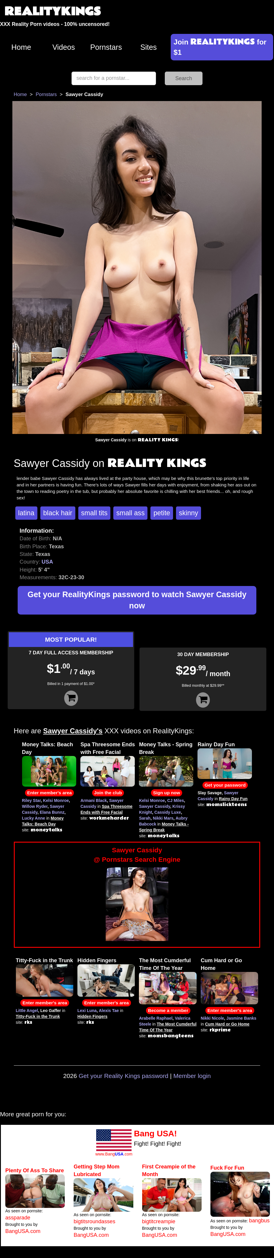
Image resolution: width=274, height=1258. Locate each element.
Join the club (108, 792)
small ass (130, 513)
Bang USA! (155, 1133)
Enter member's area (49, 792)
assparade (17, 1218)
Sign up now (166, 792)
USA (47, 562)
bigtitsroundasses (94, 1221)
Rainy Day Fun (216, 744)
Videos (63, 47)
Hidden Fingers (96, 960)
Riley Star (31, 800)
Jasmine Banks (241, 1018)
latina (26, 513)
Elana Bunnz (52, 812)
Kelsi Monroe (56, 800)
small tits (94, 513)
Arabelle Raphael (155, 1018)
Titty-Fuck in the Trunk (44, 960)
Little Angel (27, 1010)
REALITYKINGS (52, 12)
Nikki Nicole (212, 1018)
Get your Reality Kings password (123, 1075)
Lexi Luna (87, 1010)
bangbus (259, 1221)
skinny (188, 513)
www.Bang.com (113, 1154)
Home (21, 47)
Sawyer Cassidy (154, 806)
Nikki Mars (163, 818)
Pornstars (106, 47)
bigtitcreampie (158, 1221)
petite (161, 513)
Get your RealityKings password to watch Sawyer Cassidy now (136, 600)
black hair (57, 513)
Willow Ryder (35, 806)
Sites (148, 47)
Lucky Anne (33, 818)
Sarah (144, 818)
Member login (192, 1075)
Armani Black (93, 800)
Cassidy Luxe (168, 812)
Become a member (168, 1010)
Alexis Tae (109, 1010)
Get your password (225, 785)
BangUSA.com (22, 1231)
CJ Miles (175, 800)
